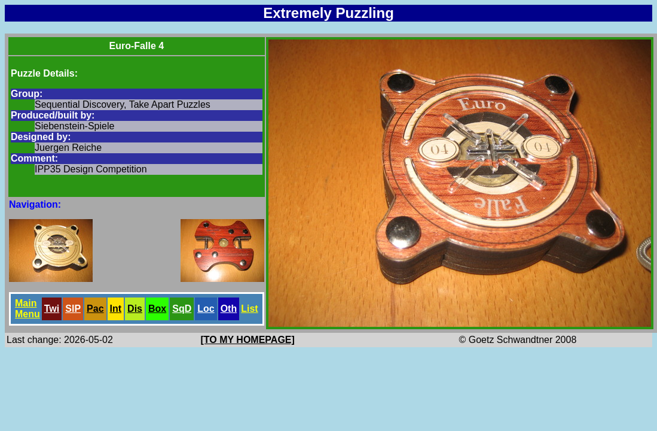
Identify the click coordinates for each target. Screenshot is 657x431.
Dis (134, 308)
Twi (51, 308)
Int (116, 308)
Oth (229, 308)
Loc (205, 308)
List (249, 308)
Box (157, 308)
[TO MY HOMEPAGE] (248, 340)
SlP (73, 308)
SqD (181, 308)
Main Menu (27, 308)
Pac (95, 308)
